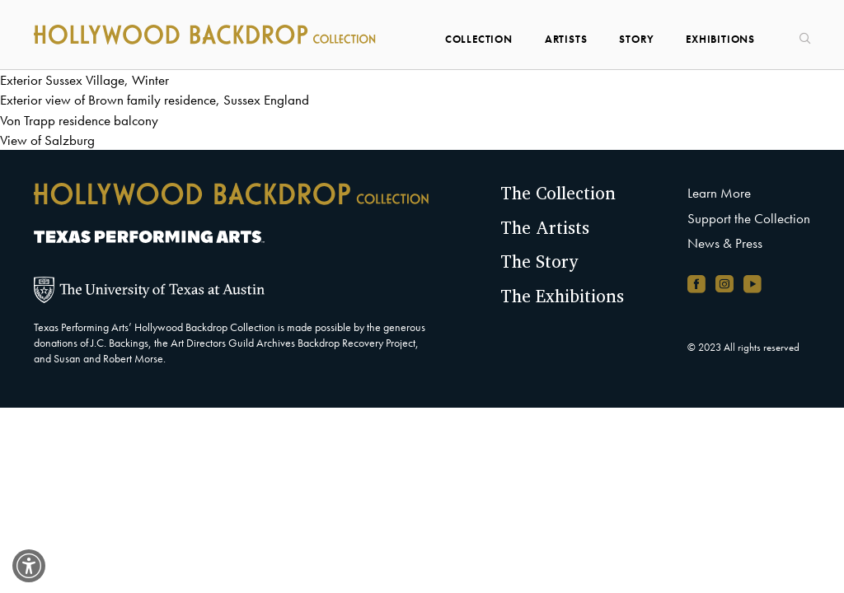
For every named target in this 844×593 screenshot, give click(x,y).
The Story (539, 261)
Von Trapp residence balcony (79, 120)
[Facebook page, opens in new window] (696, 283)
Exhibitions (720, 39)
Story (636, 39)
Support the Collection (748, 218)
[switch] (28, 565)
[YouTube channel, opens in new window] (752, 283)
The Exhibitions (562, 296)
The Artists (544, 227)
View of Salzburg (47, 140)
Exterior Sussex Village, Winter (84, 80)
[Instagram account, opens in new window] (724, 283)
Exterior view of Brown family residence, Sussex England (154, 100)
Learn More (719, 193)
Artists (566, 39)
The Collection (558, 193)
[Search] (798, 33)
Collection (479, 39)
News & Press (724, 243)
